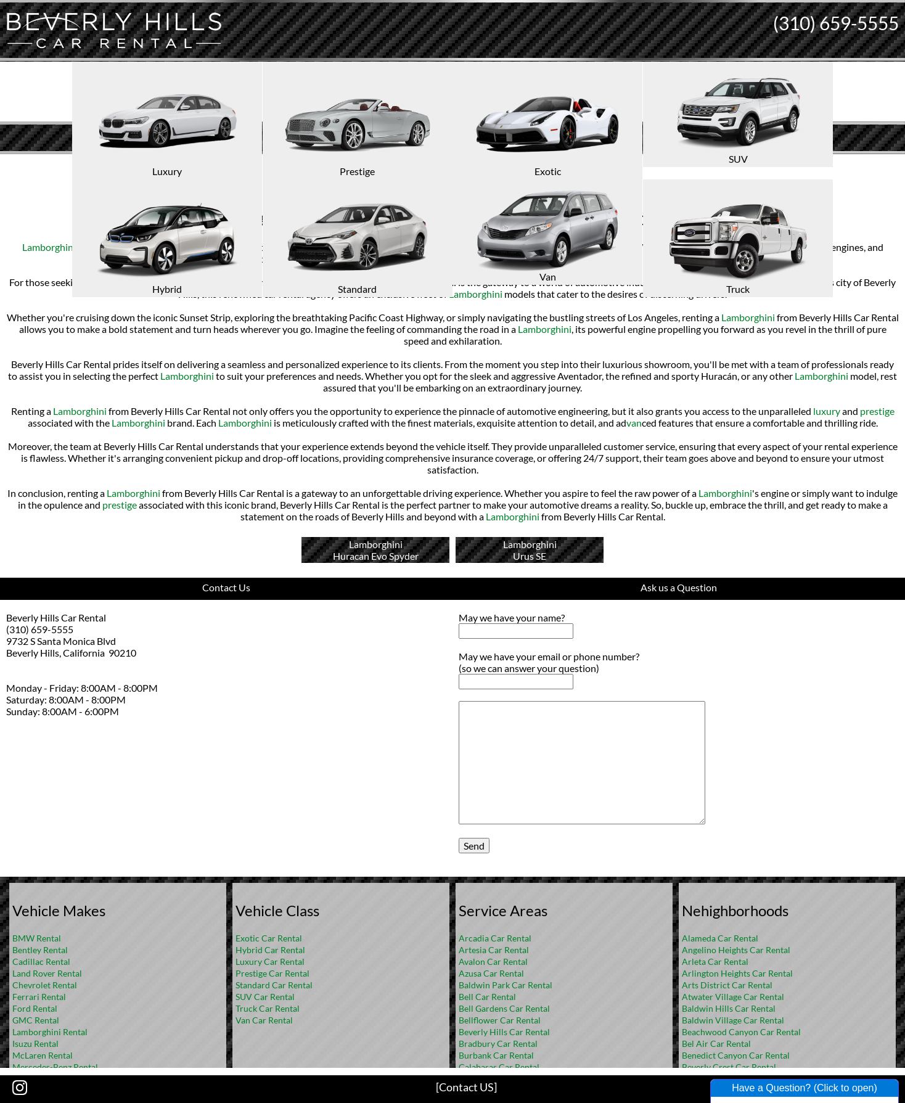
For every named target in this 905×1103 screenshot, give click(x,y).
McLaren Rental (42, 1055)
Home (439, 164)
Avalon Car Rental (493, 961)
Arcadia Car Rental (495, 938)
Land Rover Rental (47, 973)
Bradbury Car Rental (498, 1043)
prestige (877, 411)
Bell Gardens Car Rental (504, 1008)
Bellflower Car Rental (500, 1020)
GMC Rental (35, 1020)
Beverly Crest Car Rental (729, 1067)
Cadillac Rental (41, 961)
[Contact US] (466, 1087)
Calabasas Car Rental (499, 1067)
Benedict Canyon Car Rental (736, 1055)
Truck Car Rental (267, 1008)
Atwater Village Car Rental (733, 996)
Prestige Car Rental (272, 973)
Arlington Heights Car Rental (737, 973)
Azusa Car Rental (491, 973)
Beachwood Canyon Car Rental (741, 1032)
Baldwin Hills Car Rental (729, 1008)
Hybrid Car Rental (270, 950)
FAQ (469, 164)
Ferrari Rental (39, 996)
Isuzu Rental (35, 1043)
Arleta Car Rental (715, 961)
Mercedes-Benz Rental (55, 1067)
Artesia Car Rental (494, 950)
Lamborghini (49, 247)
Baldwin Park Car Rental (505, 985)
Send (474, 845)
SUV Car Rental (265, 996)
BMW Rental (36, 938)
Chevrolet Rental (44, 985)
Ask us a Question (679, 587)
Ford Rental (34, 1008)
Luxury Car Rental (270, 961)
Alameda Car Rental (720, 938)
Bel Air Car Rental (716, 1043)
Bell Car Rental (487, 996)
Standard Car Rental (274, 985)
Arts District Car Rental (727, 985)
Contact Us (226, 587)
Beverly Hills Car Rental (504, 1032)
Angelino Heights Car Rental (736, 950)
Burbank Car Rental (496, 1055)
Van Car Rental (264, 1020)
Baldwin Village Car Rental (733, 1020)
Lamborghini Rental (50, 1032)
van (634, 422)
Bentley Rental (40, 950)
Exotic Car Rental (268, 938)
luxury (232, 247)
